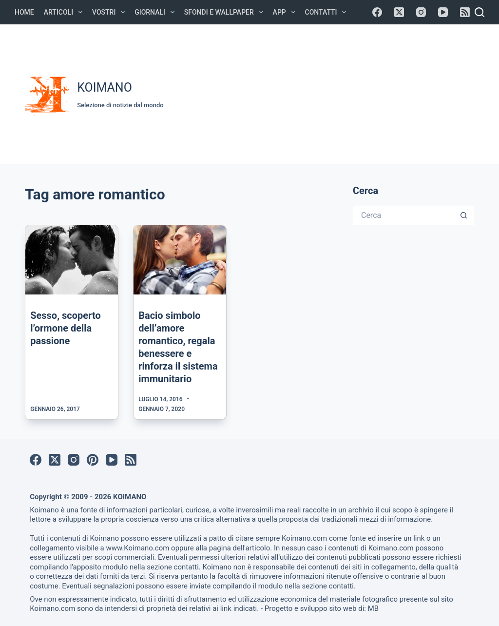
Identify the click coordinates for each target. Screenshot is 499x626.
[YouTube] (443, 12)
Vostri (110, 12)
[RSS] (465, 12)
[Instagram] (421, 12)
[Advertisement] (336, 92)
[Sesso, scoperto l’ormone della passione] (71, 259)
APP (286, 12)
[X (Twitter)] (399, 12)
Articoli (65, 12)
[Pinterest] (92, 460)
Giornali (156, 12)
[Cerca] (479, 12)
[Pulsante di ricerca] (464, 215)
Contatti (327, 12)
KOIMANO (104, 87)
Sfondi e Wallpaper (225, 12)
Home (24, 12)
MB (373, 608)
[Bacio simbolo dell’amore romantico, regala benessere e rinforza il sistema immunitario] (180, 259)
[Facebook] (377, 12)
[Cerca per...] (404, 215)
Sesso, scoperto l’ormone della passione (65, 328)
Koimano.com (304, 538)
